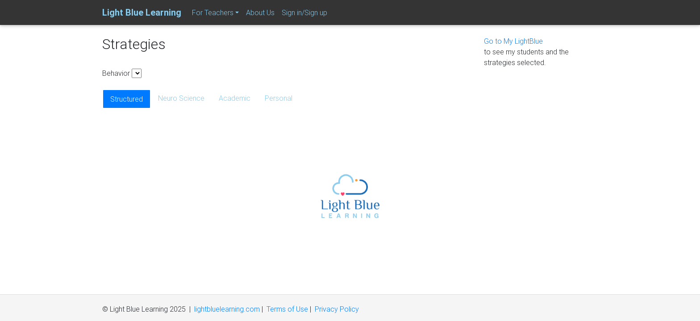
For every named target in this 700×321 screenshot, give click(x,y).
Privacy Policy (337, 309)
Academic (234, 98)
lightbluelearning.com (227, 309)
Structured (126, 99)
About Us (260, 12)
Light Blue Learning (141, 12)
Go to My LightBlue (513, 41)
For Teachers (212, 12)
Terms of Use (287, 309)
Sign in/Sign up (304, 12)
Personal (278, 98)
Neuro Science (181, 98)
